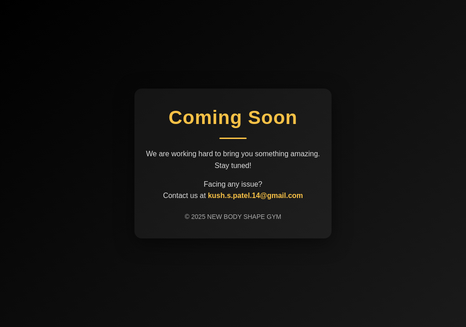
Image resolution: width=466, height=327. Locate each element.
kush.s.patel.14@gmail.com (255, 195)
